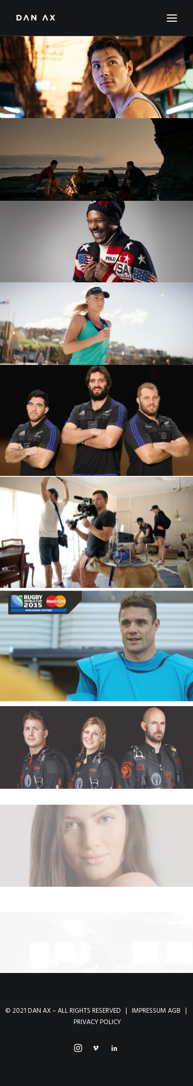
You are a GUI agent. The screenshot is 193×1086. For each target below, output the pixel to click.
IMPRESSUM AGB (156, 1010)
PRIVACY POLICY (97, 1022)
